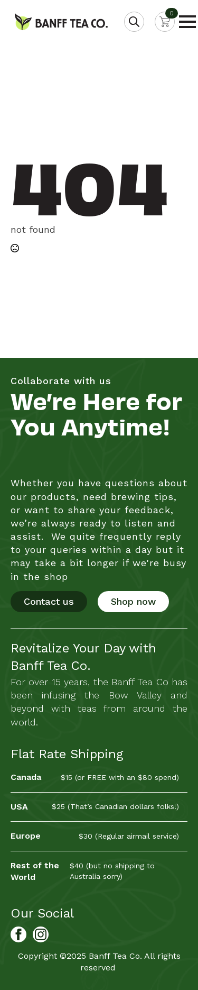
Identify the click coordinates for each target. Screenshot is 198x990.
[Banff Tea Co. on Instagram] (41, 934)
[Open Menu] (187, 21)
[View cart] (165, 22)
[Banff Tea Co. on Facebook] (18, 934)
